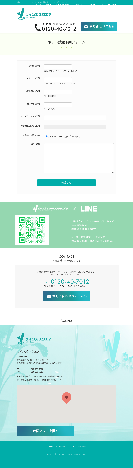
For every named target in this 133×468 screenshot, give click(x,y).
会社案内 (79, 5)
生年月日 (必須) (33, 91)
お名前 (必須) (34, 65)
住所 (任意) (35, 144)
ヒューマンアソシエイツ (63, 5)
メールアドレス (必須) (30, 116)
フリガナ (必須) (33, 78)
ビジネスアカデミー (43, 5)
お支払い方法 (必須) (31, 135)
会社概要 (49, 446)
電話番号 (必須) (33, 103)
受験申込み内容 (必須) (30, 126)
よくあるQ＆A (91, 5)
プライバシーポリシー (108, 5)
